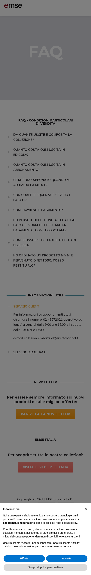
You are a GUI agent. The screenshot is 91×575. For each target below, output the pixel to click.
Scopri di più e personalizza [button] (45, 567)
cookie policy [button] (69, 522)
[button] (86, 509)
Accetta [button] (66, 558)
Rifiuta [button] (24, 558)
